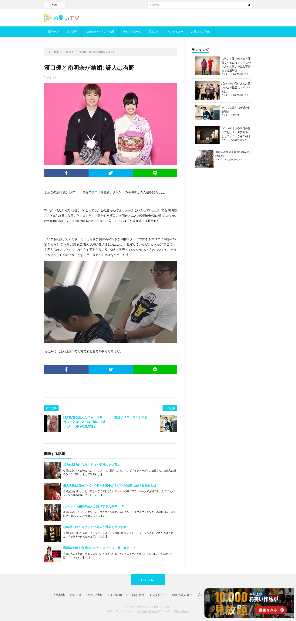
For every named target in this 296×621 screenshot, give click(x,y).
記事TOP (53, 31)
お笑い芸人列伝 (200, 31)
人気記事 (72, 31)
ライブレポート (132, 31)
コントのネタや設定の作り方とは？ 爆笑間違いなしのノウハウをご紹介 (236, 132)
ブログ (96, 192)
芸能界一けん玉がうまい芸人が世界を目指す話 (94, 527)
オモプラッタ (161, 606)
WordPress (181, 611)
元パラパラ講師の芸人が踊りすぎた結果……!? (94, 506)
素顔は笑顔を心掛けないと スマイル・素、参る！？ (99, 547)
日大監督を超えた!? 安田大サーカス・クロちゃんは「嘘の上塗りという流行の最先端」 (84, 421)
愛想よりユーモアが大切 (130, 417)
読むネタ (154, 31)
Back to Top (148, 580)
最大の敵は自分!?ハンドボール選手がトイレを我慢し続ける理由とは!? (111, 485)
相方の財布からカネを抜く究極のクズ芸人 (91, 464)
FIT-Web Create (148, 611)
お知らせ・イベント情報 (100, 31)
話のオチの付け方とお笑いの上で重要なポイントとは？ (236, 87)
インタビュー (175, 31)
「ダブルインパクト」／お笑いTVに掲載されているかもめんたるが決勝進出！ (174, 4)
